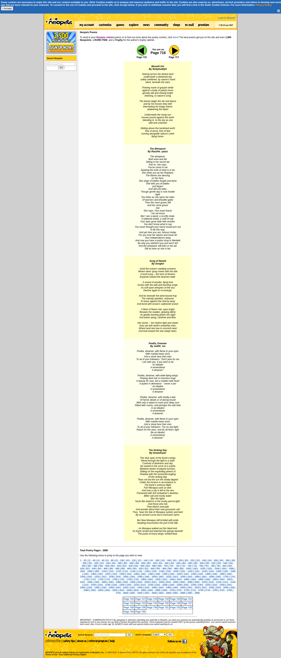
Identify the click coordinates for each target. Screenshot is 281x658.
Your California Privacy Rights (72, 655)
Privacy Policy (263, 5)
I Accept (7, 8)
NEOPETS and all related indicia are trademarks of (74, 648)
